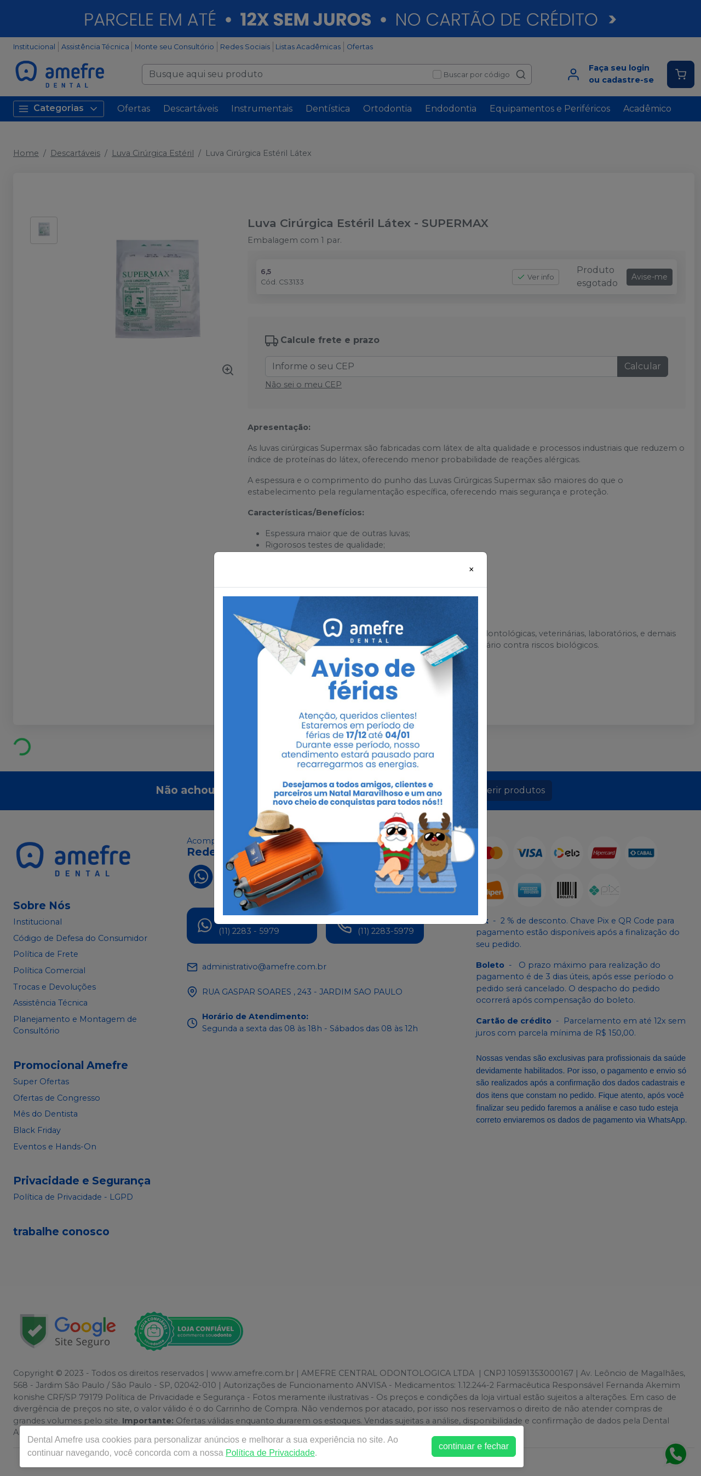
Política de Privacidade (270, 1452)
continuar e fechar (474, 1446)
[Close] (471, 569)
